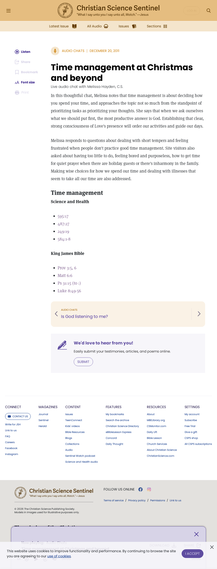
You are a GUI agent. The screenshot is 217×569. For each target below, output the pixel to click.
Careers (10, 442)
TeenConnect (73, 420)
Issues (69, 414)
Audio (69, 449)
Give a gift (191, 432)
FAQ (7, 436)
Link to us (11, 430)
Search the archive (117, 420)
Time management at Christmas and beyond (122, 72)
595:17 (63, 216)
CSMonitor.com (156, 426)
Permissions (157, 500)
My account (192, 414)
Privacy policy (137, 500)
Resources (156, 406)
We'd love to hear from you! (104, 343)
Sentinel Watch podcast (80, 455)
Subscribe (191, 420)
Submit (84, 361)
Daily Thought (114, 444)
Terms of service (114, 500)
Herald (43, 426)
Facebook (11, 448)
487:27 (64, 223)
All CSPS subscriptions (198, 444)
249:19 (64, 231)
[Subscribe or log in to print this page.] (22, 92)
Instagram (11, 454)
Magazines (48, 406)
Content (73, 406)
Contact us (18, 416)
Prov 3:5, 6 (67, 268)
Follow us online (119, 489)
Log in (191, 10)
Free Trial (190, 426)
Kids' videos (72, 426)
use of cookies (59, 556)
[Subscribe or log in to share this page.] (23, 62)
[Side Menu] (8, 11)
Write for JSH (13, 424)
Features (113, 406)
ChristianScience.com (160, 455)
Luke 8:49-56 (69, 291)
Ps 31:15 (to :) (69, 283)
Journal (43, 414)
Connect (13, 406)
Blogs (68, 438)
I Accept (192, 552)
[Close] (196, 535)
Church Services (157, 444)
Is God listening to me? (85, 317)
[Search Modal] (208, 11)
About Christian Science (162, 449)
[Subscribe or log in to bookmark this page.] (27, 72)
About (150, 414)
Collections (72, 444)
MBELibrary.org (156, 420)
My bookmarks (115, 414)
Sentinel (44, 420)
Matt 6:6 (65, 275)
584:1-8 (64, 239)
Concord (111, 438)
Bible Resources (75, 432)
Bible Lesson (154, 438)
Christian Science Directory (122, 426)
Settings (192, 406)
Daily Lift (152, 432)
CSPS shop (191, 438)
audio (81, 461)
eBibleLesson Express (118, 432)
